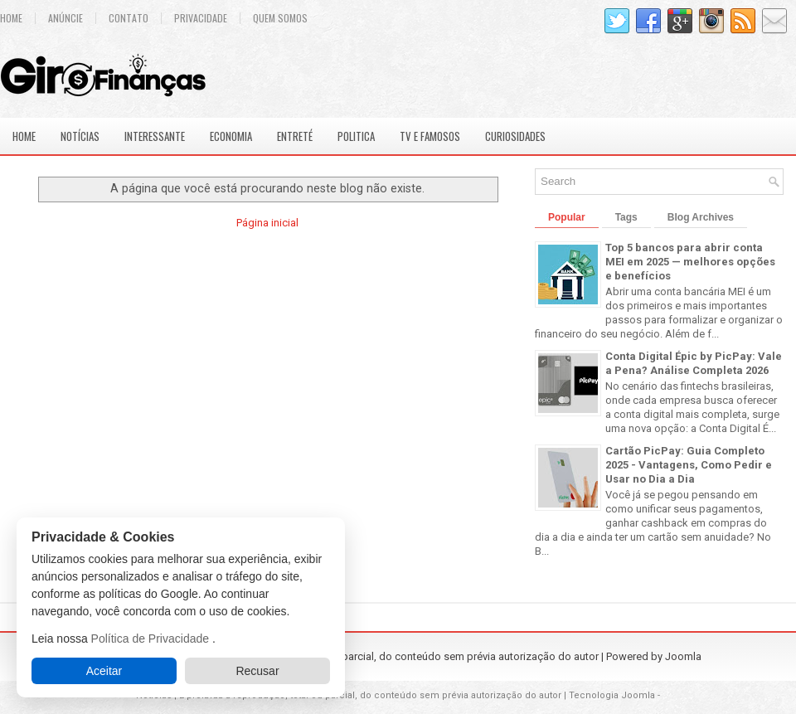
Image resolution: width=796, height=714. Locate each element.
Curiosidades (515, 136)
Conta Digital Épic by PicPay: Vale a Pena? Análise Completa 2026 (693, 363)
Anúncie (65, 18)
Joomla (683, 656)
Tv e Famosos (430, 136)
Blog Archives (700, 217)
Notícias (80, 136)
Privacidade (200, 18)
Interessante (154, 136)
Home (24, 136)
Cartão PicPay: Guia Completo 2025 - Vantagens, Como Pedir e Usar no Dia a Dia (688, 464)
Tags (626, 217)
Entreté (295, 136)
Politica (356, 136)
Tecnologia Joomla (612, 695)
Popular (566, 217)
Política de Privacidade (151, 638)
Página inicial (267, 222)
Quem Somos (280, 18)
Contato (128, 18)
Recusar (257, 671)
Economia (231, 136)
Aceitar (104, 671)
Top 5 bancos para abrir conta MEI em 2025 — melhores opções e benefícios (690, 261)
